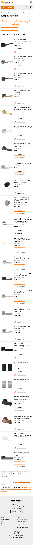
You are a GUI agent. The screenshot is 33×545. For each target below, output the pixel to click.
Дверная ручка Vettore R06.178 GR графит (23, 74)
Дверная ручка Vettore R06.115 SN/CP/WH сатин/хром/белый (23, 127)
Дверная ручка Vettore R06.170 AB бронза (23, 91)
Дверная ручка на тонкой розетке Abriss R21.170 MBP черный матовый (22, 345)
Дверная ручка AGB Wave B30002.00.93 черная (21, 363)
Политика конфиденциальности (23, 526)
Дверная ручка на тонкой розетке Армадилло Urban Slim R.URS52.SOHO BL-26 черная (23, 398)
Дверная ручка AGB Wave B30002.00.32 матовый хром (22, 380)
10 (6, 476)
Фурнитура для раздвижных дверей (15, 489)
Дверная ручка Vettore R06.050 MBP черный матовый (23, 40)
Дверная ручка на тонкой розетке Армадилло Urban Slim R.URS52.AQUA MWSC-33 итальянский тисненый (23, 220)
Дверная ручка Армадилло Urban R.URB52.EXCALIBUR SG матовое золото (23, 109)
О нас (2, 526)
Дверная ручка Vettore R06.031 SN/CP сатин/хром (23, 327)
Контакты (19, 517)
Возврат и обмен (21, 523)
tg (18, 532)
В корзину (19, 48)
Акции (2, 517)
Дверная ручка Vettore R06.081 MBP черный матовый (23, 274)
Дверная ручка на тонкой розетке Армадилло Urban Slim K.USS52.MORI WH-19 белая (23, 435)
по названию (15, 34)
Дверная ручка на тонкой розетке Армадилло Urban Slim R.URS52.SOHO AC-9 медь (23, 416)
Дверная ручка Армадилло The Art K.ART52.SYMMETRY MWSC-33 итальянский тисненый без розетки (22, 200)
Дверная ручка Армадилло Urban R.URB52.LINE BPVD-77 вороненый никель (22, 145)
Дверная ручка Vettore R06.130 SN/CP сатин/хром (23, 291)
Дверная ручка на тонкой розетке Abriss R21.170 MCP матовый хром (22, 309)
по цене (23, 34)
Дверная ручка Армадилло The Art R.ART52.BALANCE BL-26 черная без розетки (22, 180)
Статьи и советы (5, 523)
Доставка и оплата (22, 521)
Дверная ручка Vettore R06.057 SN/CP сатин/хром (21, 257)
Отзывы (3, 521)
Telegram (18, 505)
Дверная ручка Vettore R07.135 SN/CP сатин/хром (23, 57)
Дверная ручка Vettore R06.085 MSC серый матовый (22, 162)
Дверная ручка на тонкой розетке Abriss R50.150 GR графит (21, 454)
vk (14, 532)
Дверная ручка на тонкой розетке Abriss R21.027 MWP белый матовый (22, 239)
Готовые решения (6, 519)
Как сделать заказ (22, 519)
